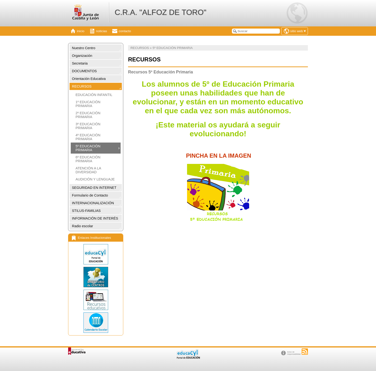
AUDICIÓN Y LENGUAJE (95, 179)
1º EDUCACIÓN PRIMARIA (88, 104)
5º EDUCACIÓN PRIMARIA (88, 148)
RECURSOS (82, 86)
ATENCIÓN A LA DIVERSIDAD (88, 170)
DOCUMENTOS (84, 71)
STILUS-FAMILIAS (86, 211)
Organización (82, 56)
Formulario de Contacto (90, 195)
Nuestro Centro (83, 48)
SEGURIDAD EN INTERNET (94, 188)
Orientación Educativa (89, 79)
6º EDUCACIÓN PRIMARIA (88, 159)
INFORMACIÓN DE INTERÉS (95, 218)
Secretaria (80, 63)
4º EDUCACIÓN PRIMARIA (88, 137)
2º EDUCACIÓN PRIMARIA (88, 115)
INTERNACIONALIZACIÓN (93, 203)
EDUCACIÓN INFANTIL (94, 95)
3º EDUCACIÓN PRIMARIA (88, 126)
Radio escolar (82, 226)
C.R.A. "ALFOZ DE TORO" (160, 12)
